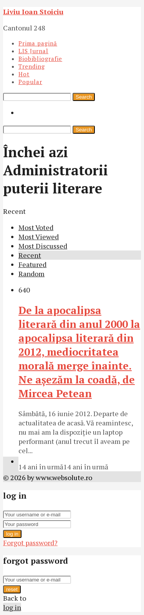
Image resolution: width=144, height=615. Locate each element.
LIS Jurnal (33, 51)
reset (12, 589)
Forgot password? (30, 542)
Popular (30, 82)
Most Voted (35, 227)
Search (84, 97)
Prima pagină (37, 43)
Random (31, 273)
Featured (32, 264)
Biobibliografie (40, 58)
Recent (29, 255)
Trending (31, 66)
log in (12, 534)
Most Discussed (42, 245)
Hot (24, 74)
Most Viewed (38, 236)
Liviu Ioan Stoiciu (33, 11)
